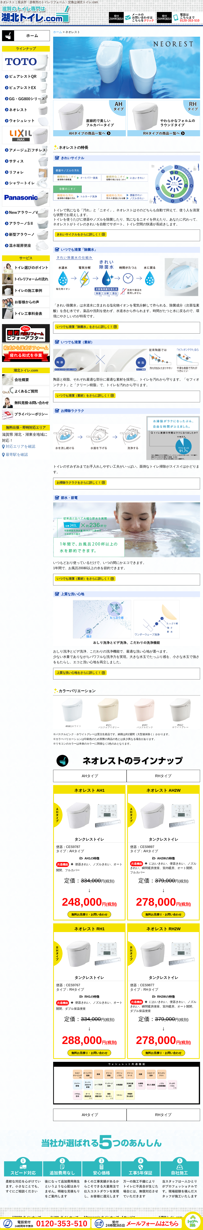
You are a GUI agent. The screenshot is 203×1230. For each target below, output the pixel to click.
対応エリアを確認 (20, 446)
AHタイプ (90, 776)
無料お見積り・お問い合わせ (89, 914)
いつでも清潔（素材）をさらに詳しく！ (83, 395)
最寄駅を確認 (17, 454)
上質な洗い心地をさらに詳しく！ (79, 672)
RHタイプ (163, 776)
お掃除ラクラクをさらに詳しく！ (79, 482)
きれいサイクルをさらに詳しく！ (79, 234)
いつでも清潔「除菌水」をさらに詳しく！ (85, 326)
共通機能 (62, 864)
